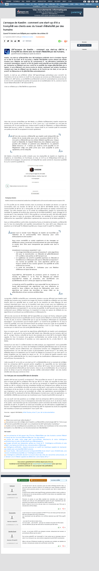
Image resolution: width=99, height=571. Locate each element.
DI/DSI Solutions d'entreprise (16, 4)
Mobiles (82, 4)
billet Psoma (27, 412)
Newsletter (42, 1)
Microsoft (40, 4)
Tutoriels (16, 1)
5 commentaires (40, 37)
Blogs (28, 1)
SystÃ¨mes (89, 4)
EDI (58, 4)
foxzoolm (12, 513)
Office (76, 4)
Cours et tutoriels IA (53, 6)
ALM (35, 4)
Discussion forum (84, 45)
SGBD (71, 4)
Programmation (64, 4)
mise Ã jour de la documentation (43, 412)
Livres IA (62, 6)
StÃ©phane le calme (27, 37)
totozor (12, 486)
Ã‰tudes (57, 1)
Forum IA (44, 6)
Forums (8, 1)
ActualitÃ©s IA (36, 6)
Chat (34, 1)
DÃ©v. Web (52, 4)
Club (69, 1)
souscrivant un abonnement (42, 464)
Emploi (50, 1)
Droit (64, 1)
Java (46, 4)
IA (31, 4)
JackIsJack (12, 531)
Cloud (27, 4)
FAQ (23, 1)
